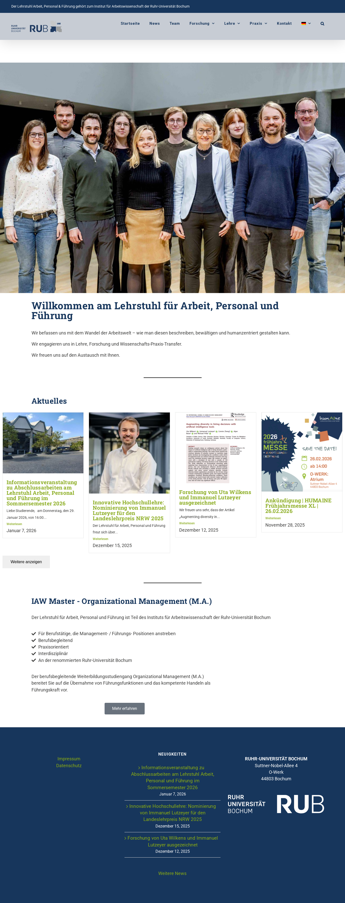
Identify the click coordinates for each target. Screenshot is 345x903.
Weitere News (172, 873)
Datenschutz (69, 765)
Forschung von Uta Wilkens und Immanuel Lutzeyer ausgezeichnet (215, 497)
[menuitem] (306, 23)
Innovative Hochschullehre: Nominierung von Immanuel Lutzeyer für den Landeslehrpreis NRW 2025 (129, 510)
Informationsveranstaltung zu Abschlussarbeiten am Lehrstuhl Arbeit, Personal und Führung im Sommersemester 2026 (42, 493)
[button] (322, 23)
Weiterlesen (14, 524)
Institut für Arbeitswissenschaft (119, 6)
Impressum (68, 759)
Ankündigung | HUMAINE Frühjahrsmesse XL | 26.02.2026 (298, 506)
